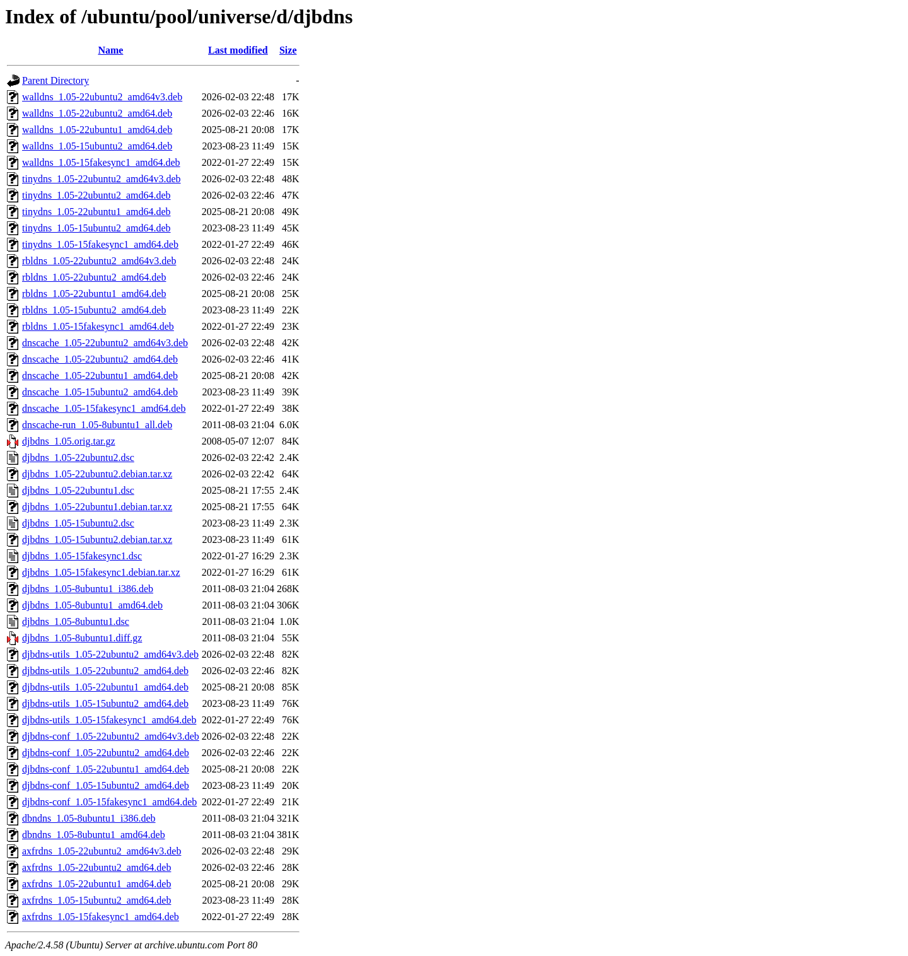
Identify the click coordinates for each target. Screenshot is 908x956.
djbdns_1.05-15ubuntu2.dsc (78, 523)
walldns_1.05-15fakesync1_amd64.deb (101, 162)
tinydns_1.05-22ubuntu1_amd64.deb (96, 211)
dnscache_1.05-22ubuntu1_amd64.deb (100, 375)
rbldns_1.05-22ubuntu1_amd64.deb (94, 293)
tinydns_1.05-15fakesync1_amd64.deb (100, 244)
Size (288, 50)
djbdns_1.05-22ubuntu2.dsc (78, 457)
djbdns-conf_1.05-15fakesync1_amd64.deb (109, 801)
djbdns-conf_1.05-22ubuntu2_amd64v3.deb (110, 736)
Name (110, 50)
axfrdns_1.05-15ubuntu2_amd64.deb (96, 900)
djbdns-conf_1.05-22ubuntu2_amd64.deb (105, 752)
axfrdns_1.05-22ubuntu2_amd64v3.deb (101, 851)
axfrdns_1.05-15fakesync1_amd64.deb (100, 916)
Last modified (238, 50)
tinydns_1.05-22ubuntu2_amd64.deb (96, 195)
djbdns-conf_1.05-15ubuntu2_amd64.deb (105, 785)
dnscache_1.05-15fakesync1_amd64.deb (103, 408)
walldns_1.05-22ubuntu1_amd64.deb (97, 129)
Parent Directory (55, 80)
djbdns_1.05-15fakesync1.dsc (82, 556)
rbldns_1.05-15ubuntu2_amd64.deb (94, 310)
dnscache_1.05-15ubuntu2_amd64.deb (100, 392)
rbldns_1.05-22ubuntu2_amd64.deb (94, 277)
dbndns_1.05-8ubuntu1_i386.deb (89, 818)
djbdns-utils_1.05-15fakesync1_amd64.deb (109, 719)
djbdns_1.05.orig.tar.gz (68, 441)
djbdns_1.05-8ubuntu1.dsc (75, 621)
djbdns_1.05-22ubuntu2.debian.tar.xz (97, 474)
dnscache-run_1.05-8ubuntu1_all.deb (97, 424)
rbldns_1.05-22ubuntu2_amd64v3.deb (99, 260)
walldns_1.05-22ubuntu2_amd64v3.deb (102, 96)
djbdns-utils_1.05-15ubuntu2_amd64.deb (105, 703)
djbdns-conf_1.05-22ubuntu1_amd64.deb (105, 769)
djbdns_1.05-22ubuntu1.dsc (78, 490)
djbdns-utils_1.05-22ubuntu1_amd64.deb (105, 687)
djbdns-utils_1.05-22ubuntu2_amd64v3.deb (110, 654)
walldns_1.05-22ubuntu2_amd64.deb (97, 113)
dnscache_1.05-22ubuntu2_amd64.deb (100, 359)
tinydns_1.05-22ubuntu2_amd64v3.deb (101, 178)
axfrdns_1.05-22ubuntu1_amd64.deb (96, 883)
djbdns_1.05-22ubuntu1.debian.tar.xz (97, 506)
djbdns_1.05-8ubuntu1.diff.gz (82, 637)
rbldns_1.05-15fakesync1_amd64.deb (98, 326)
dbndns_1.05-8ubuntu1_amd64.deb (93, 834)
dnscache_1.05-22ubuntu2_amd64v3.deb (105, 342)
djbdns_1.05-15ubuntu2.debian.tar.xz (97, 539)
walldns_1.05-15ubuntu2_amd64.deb (97, 146)
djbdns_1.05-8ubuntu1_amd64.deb (92, 605)
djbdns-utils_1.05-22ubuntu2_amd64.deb (105, 670)
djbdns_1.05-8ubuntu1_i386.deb (87, 588)
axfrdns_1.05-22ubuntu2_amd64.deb (96, 867)
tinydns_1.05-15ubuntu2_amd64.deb (96, 228)
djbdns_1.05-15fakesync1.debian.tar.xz (101, 572)
